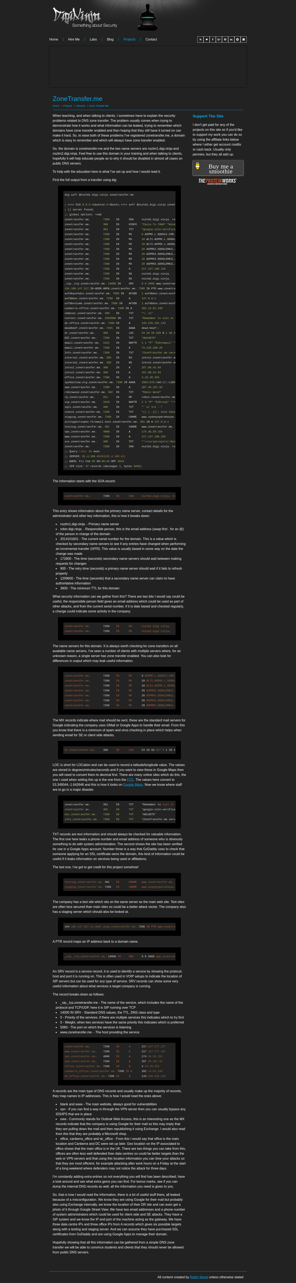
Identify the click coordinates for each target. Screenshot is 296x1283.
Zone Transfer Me (99, 105)
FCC (130, 779)
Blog (110, 39)
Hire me (74, 39)
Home (53, 39)
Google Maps (133, 784)
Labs (93, 39)
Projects (129, 39)
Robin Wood (199, 1277)
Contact (151, 39)
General (80, 105)
